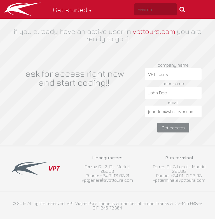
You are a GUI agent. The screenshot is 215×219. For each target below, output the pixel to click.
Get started (70, 9)
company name (173, 65)
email (173, 102)
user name (173, 83)
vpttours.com (154, 31)
